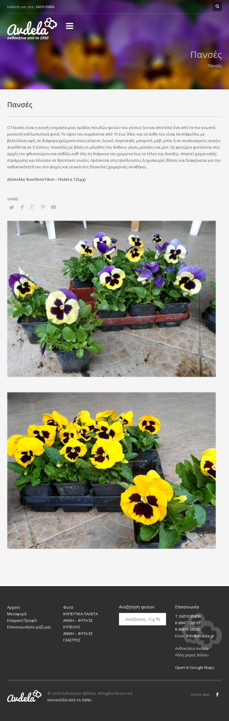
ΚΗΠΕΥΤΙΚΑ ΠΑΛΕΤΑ (80, 613)
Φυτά (68, 607)
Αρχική (13, 607)
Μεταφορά (17, 613)
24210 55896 (44, 6)
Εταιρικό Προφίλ (22, 620)
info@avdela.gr (200, 636)
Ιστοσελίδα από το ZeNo (69, 700)
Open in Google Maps (194, 667)
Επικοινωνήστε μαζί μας (29, 627)
